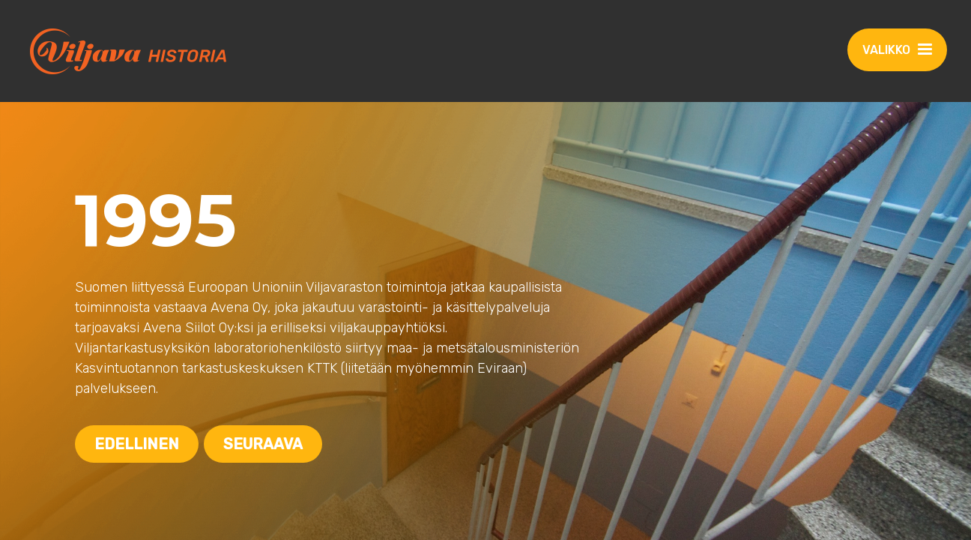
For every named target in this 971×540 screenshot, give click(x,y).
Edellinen (136, 444)
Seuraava (263, 444)
